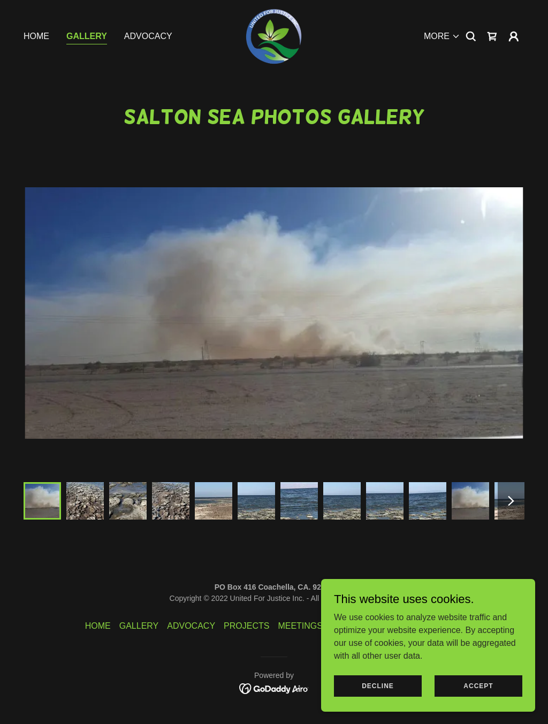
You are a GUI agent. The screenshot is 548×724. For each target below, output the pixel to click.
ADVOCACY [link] (148, 36)
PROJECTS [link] (246, 625)
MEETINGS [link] (300, 625)
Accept (478, 685)
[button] (442, 36)
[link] (274, 35)
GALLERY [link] (86, 36)
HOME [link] (36, 36)
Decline (378, 685)
